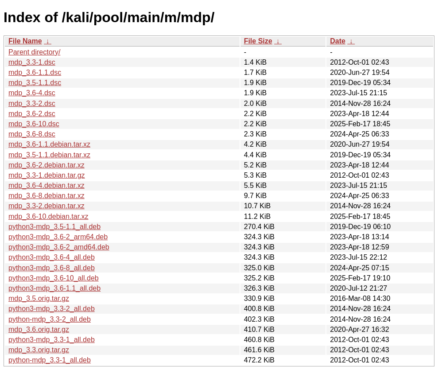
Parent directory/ (34, 52)
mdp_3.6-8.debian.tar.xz (46, 195)
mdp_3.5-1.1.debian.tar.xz (49, 155)
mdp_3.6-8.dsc (31, 134)
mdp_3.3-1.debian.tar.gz (46, 175)
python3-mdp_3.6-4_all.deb (51, 257)
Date (337, 41)
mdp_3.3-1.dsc (31, 62)
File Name (25, 41)
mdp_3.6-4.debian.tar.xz (46, 185)
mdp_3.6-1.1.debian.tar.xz (49, 144)
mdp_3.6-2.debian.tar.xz (46, 165)
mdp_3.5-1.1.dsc (34, 82)
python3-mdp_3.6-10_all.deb (53, 278)
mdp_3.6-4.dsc (31, 93)
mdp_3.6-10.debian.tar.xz (48, 216)
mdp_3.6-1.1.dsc (34, 72)
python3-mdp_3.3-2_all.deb (51, 308)
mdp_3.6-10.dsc (33, 124)
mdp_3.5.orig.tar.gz (38, 298)
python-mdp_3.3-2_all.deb (49, 319)
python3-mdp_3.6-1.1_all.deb (54, 288)
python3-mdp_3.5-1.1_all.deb (54, 226)
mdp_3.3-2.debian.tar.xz (46, 206)
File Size (258, 41)
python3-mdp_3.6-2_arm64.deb (58, 237)
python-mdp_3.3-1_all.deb (49, 360)
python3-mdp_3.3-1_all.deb (51, 339)
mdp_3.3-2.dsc (31, 103)
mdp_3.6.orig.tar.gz (38, 329)
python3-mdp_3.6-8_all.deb (51, 268)
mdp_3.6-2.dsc (31, 113)
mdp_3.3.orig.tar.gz (38, 350)
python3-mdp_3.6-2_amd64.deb (58, 247)
